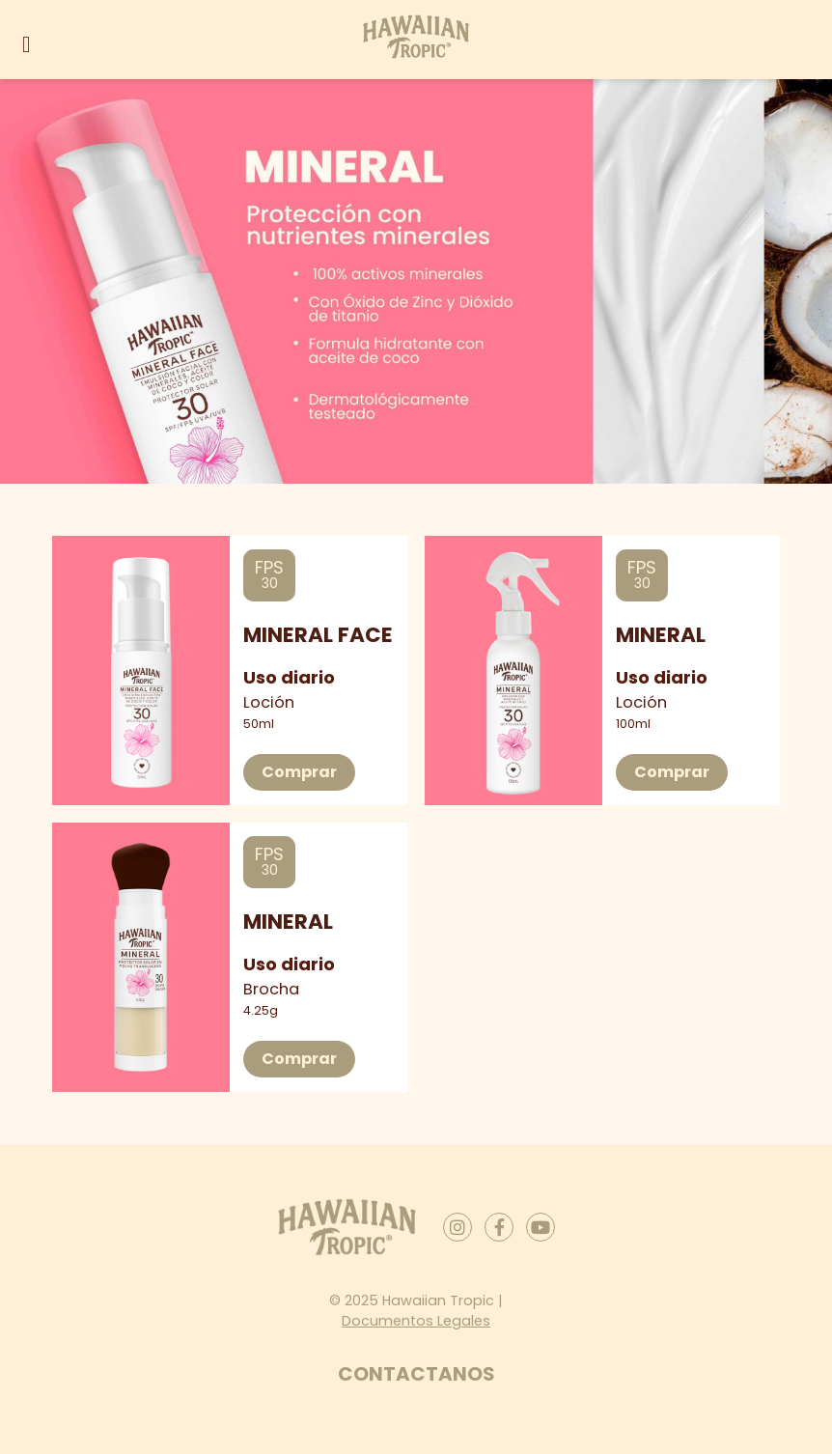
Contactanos (416, 1373)
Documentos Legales (416, 1320)
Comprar (299, 772)
